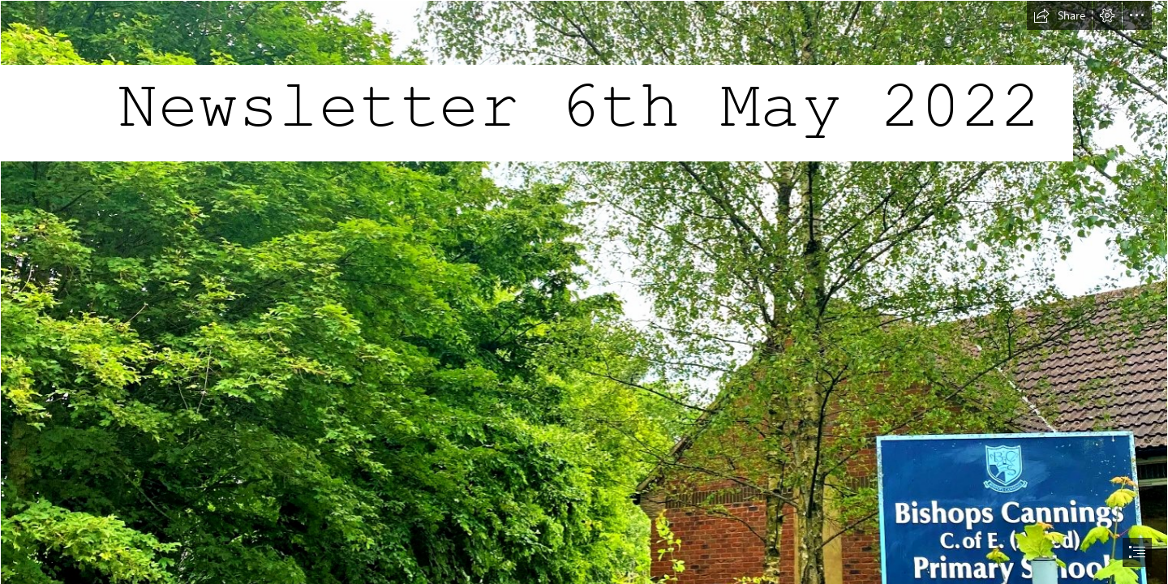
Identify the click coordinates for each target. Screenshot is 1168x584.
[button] (1059, 15)
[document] (584, 292)
